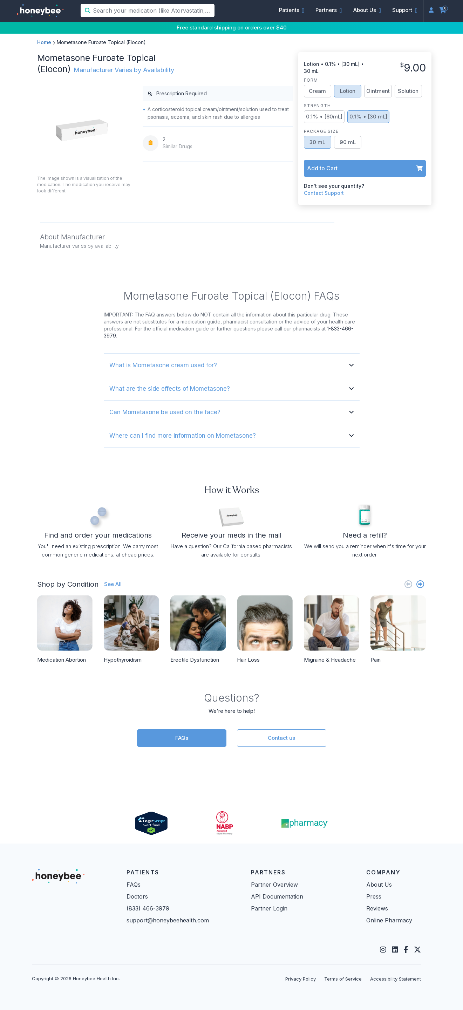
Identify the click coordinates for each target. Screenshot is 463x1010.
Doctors (137, 896)
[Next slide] (420, 584)
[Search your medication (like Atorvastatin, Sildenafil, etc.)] (153, 10)
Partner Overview (274, 884)
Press (373, 896)
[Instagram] (383, 950)
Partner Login (269, 908)
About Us (379, 884)
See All (113, 584)
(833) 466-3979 (148, 908)
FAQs (181, 738)
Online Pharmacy (389, 920)
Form (311, 80)
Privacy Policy (300, 979)
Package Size (321, 131)
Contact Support (324, 193)
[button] (291, 10)
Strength (317, 105)
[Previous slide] (408, 584)
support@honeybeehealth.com (168, 920)
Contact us (281, 738)
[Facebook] (406, 950)
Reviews (377, 908)
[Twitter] (417, 950)
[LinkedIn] (395, 950)
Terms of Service (343, 979)
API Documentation (277, 896)
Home (44, 42)
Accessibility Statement (395, 979)
